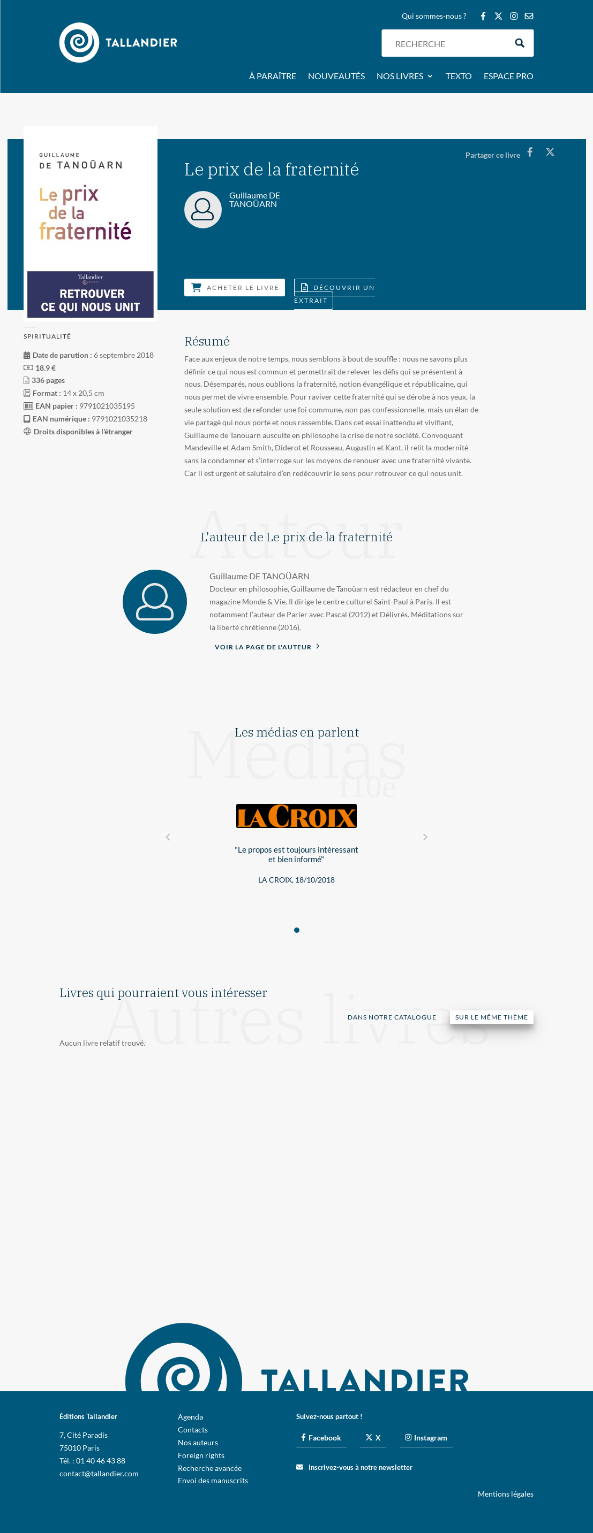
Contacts (193, 1429)
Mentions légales (506, 1493)
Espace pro (509, 76)
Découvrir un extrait (334, 294)
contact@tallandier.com (99, 1473)
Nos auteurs (198, 1442)
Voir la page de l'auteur (267, 646)
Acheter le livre (235, 287)
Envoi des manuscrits (213, 1480)
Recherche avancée (210, 1468)
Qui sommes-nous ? (434, 16)
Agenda (190, 1416)
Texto (459, 76)
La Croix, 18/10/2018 (296, 879)
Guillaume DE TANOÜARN (259, 576)
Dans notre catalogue (392, 1017)
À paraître (272, 76)
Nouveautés (336, 76)
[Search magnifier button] (520, 43)
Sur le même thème (491, 1017)
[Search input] (448, 43)
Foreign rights (201, 1455)
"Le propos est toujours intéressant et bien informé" (296, 854)
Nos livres (400, 76)
